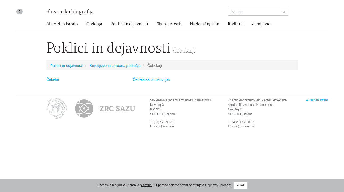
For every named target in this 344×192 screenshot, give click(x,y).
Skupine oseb (169, 24)
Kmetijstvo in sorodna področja (115, 65)
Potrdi (240, 185)
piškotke (146, 185)
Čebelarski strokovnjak (151, 79)
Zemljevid (261, 24)
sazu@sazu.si (164, 126)
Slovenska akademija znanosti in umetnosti (180, 100)
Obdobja (94, 24)
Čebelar (52, 79)
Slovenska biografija (70, 12)
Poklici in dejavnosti (129, 24)
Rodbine (235, 24)
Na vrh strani (318, 100)
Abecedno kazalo (62, 24)
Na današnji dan (204, 24)
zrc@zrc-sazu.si (243, 126)
